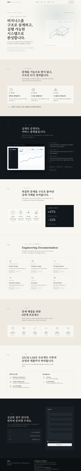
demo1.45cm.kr (60, 167)
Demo (41, 2)
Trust (53, 2)
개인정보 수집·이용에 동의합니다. (53, 442)
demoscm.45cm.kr (52, 170)
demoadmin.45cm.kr (68, 167)
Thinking (37, 2)
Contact (71, 2)
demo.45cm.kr (52, 167)
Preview (11, 272)
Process (49, 2)
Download (18, 272)
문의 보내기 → (60, 445)
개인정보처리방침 (48, 467)
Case (45, 2)
